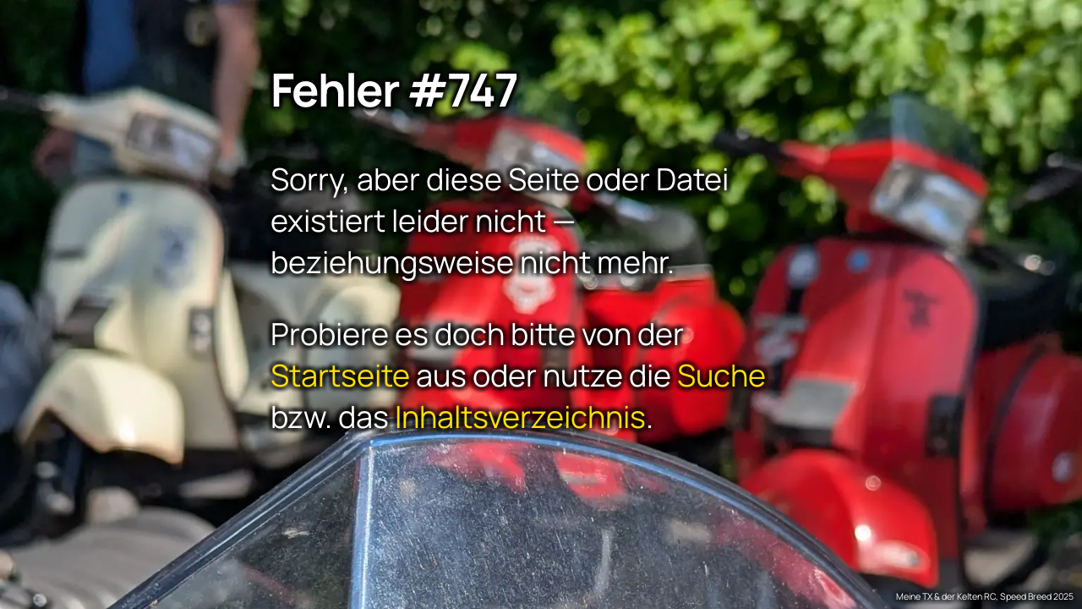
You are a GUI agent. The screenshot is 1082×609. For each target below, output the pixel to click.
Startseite (340, 375)
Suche (721, 375)
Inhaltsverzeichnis (520, 416)
